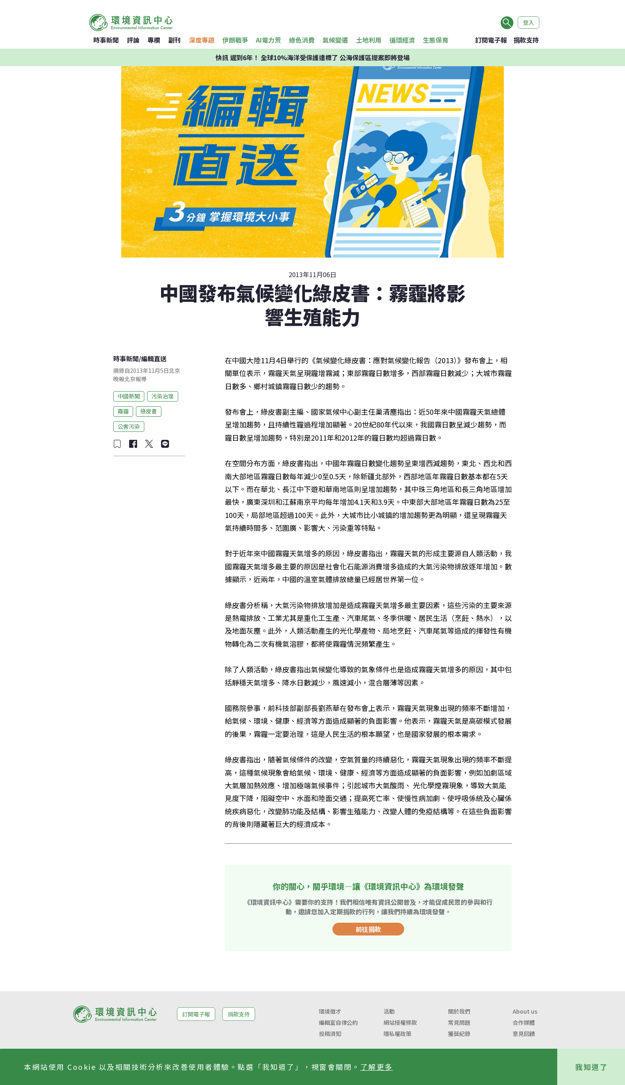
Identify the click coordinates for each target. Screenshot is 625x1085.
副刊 (174, 40)
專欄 (153, 40)
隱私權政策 (397, 1034)
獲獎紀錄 (459, 1034)
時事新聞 (106, 40)
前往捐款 (368, 929)
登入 (528, 22)
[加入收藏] (117, 444)
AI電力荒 (268, 40)
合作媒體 (524, 1022)
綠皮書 (148, 411)
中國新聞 (129, 396)
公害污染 (129, 426)
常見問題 (459, 1022)
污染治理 (162, 396)
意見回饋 (524, 1034)
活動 (389, 1011)
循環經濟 (402, 40)
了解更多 (376, 1066)
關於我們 (459, 1011)
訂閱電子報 (491, 40)
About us (525, 1011)
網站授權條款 (400, 1022)
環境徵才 (330, 1011)
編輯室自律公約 (338, 1022)
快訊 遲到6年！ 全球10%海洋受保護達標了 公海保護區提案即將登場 (313, 57)
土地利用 (368, 40)
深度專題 (201, 40)
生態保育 (435, 40)
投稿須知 (330, 1034)
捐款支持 (526, 40)
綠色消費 (301, 40)
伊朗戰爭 (235, 40)
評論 (133, 40)
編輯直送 (154, 358)
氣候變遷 (335, 40)
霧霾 (123, 411)
